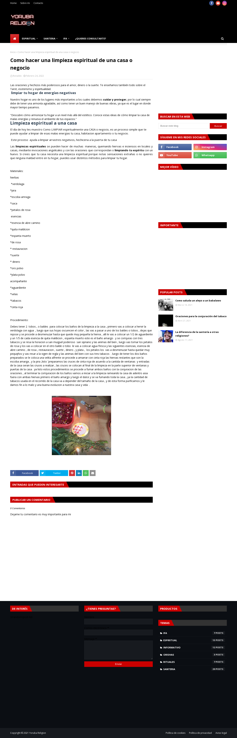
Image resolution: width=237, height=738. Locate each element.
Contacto (38, 3)
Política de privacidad (200, 732)
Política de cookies (175, 732)
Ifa (194, 633)
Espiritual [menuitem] (29, 38)
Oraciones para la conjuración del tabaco (201, 316)
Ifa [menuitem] (65, 38)
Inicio (13, 52)
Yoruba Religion (37, 732)
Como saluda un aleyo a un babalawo (198, 300)
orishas (194, 654)
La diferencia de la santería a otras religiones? (197, 333)
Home (13, 3)
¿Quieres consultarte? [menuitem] (90, 38)
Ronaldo (17, 75)
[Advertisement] (159, 20)
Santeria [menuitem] (49, 38)
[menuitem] (14, 38)
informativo (194, 647)
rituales (194, 662)
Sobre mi (25, 3)
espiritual (194, 640)
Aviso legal (221, 732)
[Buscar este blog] (184, 126)
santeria (194, 669)
